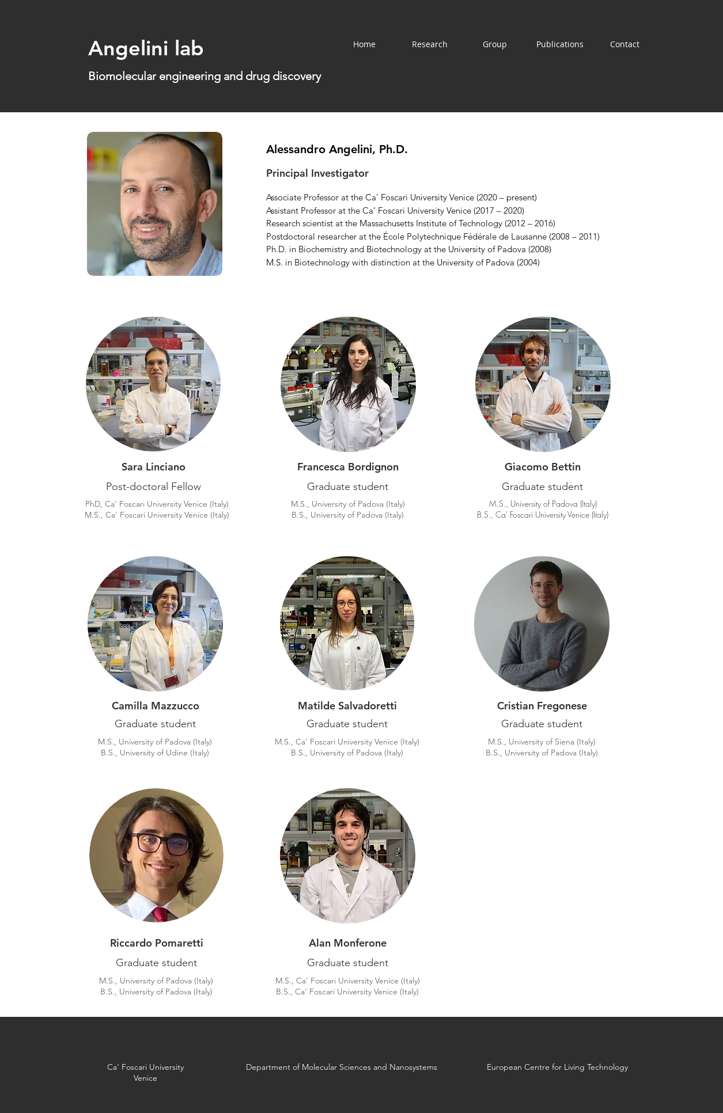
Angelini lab (146, 48)
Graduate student (155, 723)
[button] (495, 44)
